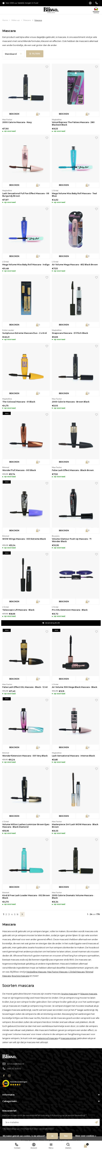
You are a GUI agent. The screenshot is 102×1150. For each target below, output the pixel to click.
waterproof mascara (47, 1038)
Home (5, 20)
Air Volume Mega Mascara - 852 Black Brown (75, 264)
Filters (34, 53)
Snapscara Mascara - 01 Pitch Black (70, 333)
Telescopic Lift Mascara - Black (18, 610)
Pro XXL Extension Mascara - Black (70, 610)
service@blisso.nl (13, 1063)
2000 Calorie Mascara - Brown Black (70, 402)
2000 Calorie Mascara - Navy (17, 122)
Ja (52, 1136)
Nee (66, 1136)
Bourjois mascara (20, 976)
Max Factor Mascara (57, 972)
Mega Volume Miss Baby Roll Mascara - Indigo (26, 264)
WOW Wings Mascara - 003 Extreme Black (24, 539)
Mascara (27, 20)
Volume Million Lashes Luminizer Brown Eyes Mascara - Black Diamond (25, 825)
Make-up (16, 20)
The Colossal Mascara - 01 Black (18, 402)
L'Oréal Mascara (76, 972)
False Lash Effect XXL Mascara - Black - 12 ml (25, 687)
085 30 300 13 (11, 1068)
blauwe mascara (89, 993)
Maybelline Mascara (36, 972)
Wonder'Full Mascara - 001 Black (19, 470)
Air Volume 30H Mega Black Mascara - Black (74, 687)
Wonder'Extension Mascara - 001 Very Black (25, 756)
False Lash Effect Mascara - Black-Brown (73, 470)
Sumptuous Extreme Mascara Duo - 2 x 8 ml (24, 333)
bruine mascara (69, 993)
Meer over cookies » (85, 1136)
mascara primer (68, 1038)
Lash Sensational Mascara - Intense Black (73, 756)
